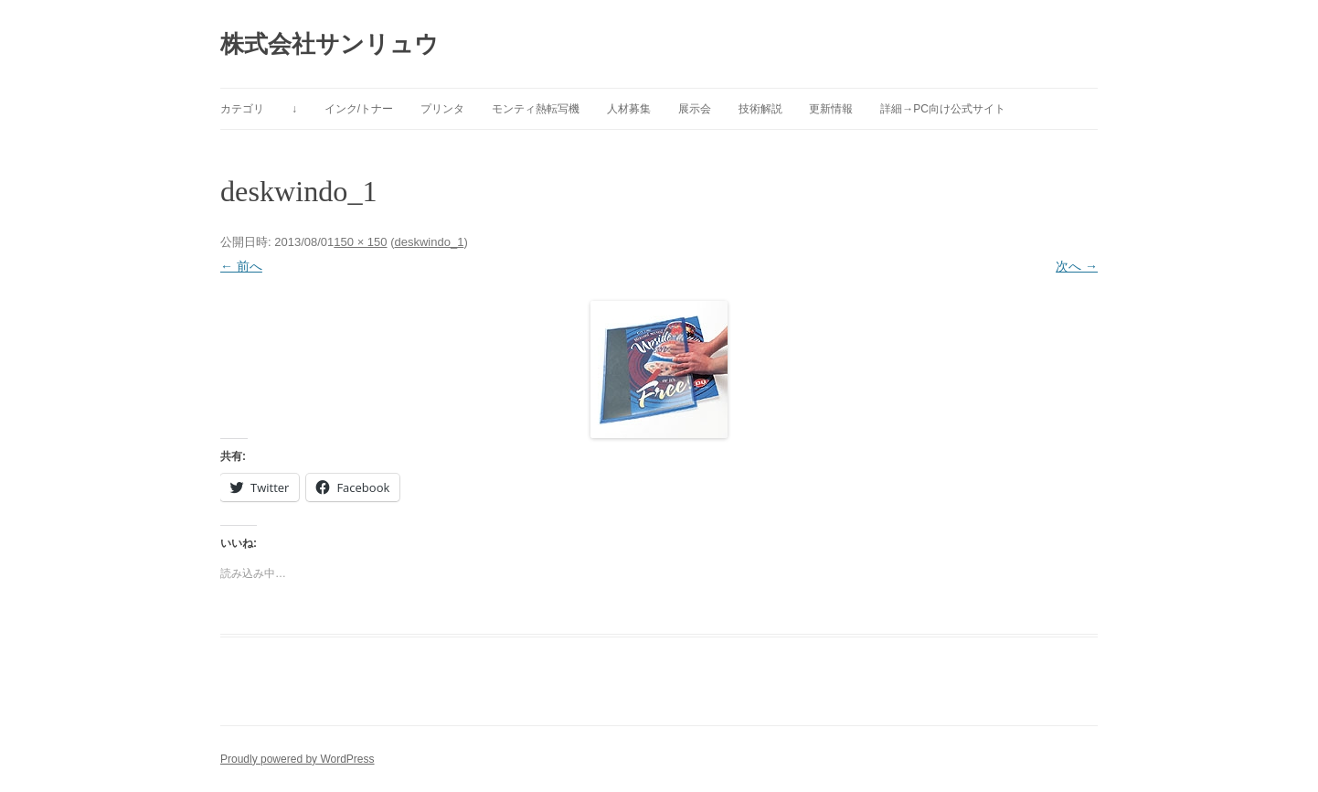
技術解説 (760, 108)
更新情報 (831, 108)
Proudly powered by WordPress (297, 759)
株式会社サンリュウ (329, 44)
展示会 (694, 108)
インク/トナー (358, 108)
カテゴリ (242, 108)
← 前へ (241, 266)
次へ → (1077, 266)
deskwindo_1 (428, 242)
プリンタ (442, 108)
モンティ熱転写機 (535, 108)
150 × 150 (360, 242)
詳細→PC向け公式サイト (942, 108)
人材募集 (629, 108)
